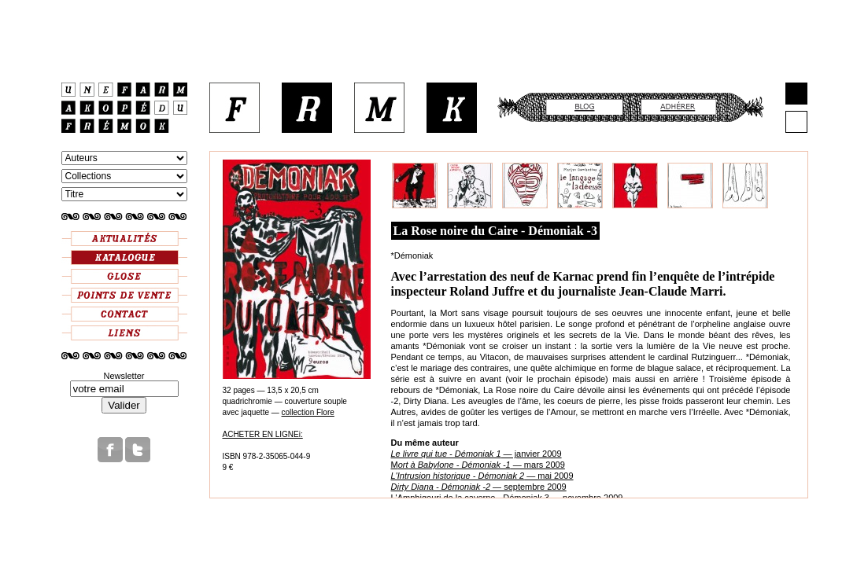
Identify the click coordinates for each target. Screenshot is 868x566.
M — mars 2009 (478, 464)
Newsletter (124, 375)
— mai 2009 (482, 475)
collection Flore (308, 412)
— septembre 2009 (479, 486)
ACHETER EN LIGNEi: (263, 434)
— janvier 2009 (476, 453)
